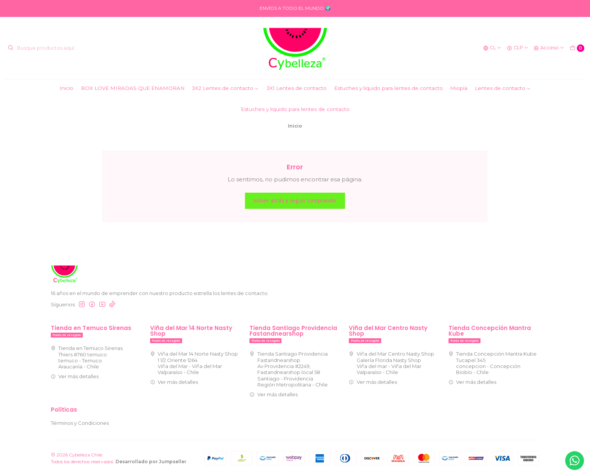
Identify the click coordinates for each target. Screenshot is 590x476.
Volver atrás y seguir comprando (294, 200)
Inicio (66, 88)
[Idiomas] (492, 48)
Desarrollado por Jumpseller (151, 461)
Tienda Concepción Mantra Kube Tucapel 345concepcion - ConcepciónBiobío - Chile (493, 363)
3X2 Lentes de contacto (225, 88)
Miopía (458, 88)
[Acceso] (549, 48)
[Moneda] (517, 48)
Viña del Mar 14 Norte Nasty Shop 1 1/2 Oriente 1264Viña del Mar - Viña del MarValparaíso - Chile (194, 363)
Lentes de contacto (503, 88)
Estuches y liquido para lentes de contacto (388, 88)
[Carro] (577, 48)
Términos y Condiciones (80, 423)
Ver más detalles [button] (75, 376)
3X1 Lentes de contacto (296, 88)
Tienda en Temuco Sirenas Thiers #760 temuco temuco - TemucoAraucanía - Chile (87, 357)
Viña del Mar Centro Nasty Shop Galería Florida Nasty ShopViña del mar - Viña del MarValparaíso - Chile (391, 363)
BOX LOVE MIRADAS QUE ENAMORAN (133, 88)
